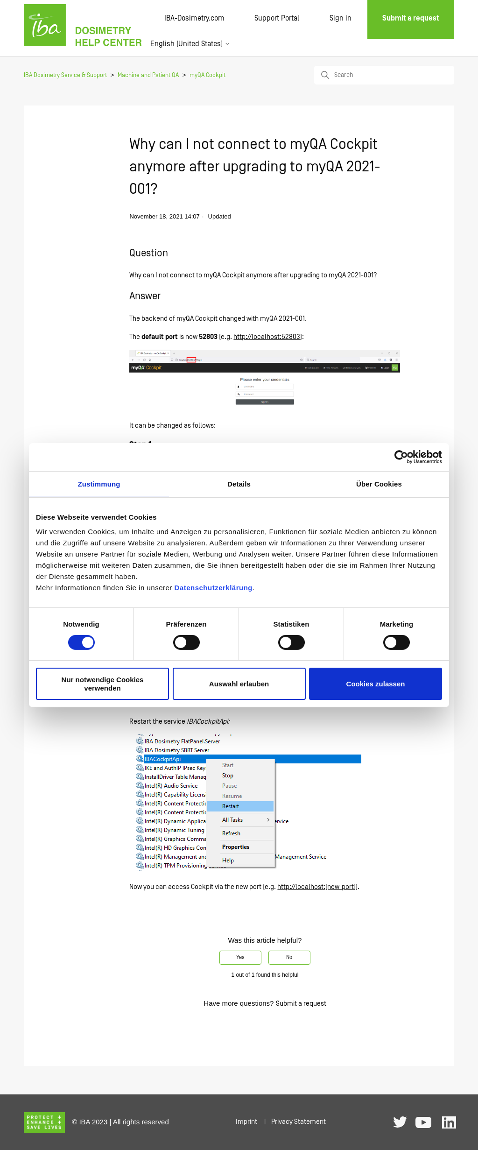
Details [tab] (239, 483)
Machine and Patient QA (148, 75)
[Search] (384, 75)
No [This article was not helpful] (289, 957)
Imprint (246, 1122)
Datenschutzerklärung (213, 588)
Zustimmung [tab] (99, 483)
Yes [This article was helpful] (240, 957)
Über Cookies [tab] (379, 483)
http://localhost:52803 (266, 337)
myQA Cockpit (207, 75)
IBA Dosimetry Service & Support (65, 75)
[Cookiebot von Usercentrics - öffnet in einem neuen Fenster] (401, 457)
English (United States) (190, 44)
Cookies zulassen (375, 684)
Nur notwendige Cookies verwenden (103, 683)
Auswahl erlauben (239, 684)
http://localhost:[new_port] (316, 887)
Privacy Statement (298, 1122)
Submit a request (301, 1004)
